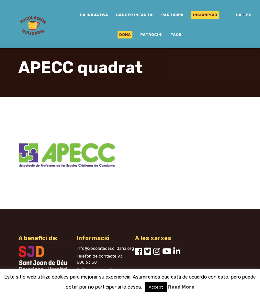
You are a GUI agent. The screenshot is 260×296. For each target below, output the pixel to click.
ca (239, 15)
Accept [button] (156, 287)
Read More (181, 287)
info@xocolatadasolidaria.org (105, 248)
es (249, 15)
